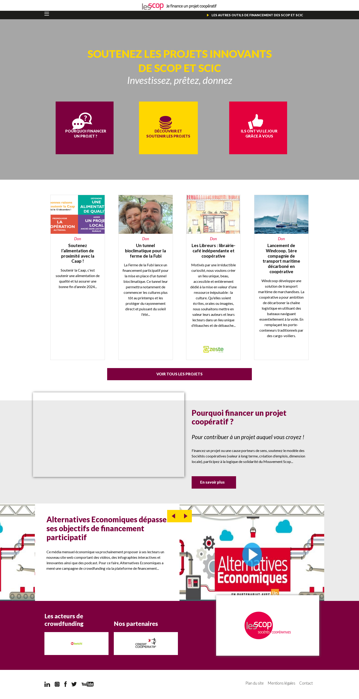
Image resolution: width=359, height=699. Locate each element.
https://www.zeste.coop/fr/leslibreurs (213, 277)
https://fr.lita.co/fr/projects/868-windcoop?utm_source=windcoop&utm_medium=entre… (281, 277)
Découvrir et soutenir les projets (179, 140)
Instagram (57, 685)
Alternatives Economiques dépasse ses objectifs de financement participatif (106, 528)
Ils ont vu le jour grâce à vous (244, 138)
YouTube (88, 684)
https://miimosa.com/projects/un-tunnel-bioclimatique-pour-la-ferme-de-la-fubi (146, 277)
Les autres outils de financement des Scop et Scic (257, 15)
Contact (306, 684)
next (186, 516)
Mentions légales (280, 684)
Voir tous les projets (179, 374)
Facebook (65, 685)
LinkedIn (47, 685)
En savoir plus (218, 483)
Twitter (74, 684)
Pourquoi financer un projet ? (115, 138)
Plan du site (252, 684)
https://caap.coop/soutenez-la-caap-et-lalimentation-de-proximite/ (78, 277)
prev (173, 516)
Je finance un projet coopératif (179, 6)
